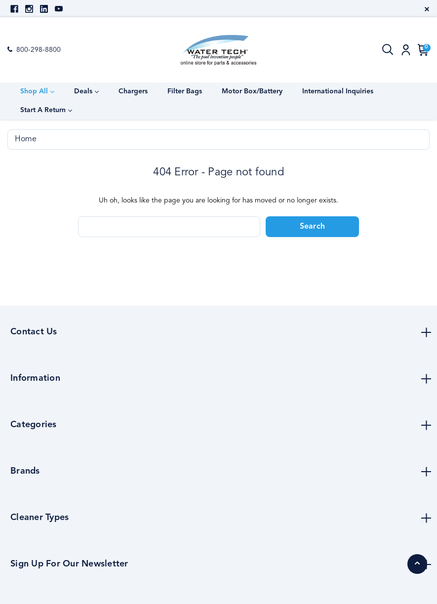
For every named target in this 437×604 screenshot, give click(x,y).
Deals (86, 91)
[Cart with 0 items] (422, 50)
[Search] (388, 50)
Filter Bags (184, 91)
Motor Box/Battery (252, 91)
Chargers (133, 91)
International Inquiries (337, 91)
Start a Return (46, 110)
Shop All (37, 91)
